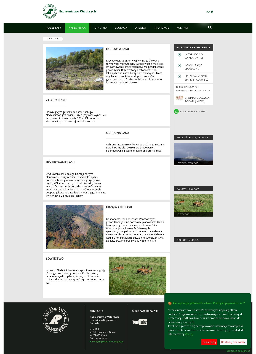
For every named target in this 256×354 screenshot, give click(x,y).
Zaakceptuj (209, 342)
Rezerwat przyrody (188, 188)
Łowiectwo (183, 214)
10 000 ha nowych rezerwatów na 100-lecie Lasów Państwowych (193, 90)
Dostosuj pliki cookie (233, 342)
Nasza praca (53, 38)
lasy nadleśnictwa (187, 163)
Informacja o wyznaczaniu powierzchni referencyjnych (195, 60)
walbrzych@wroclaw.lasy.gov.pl (106, 341)
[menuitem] (54, 28)
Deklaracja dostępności (238, 351)
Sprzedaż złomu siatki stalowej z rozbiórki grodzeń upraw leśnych (198, 81)
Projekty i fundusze (188, 239)
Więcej (189, 334)
